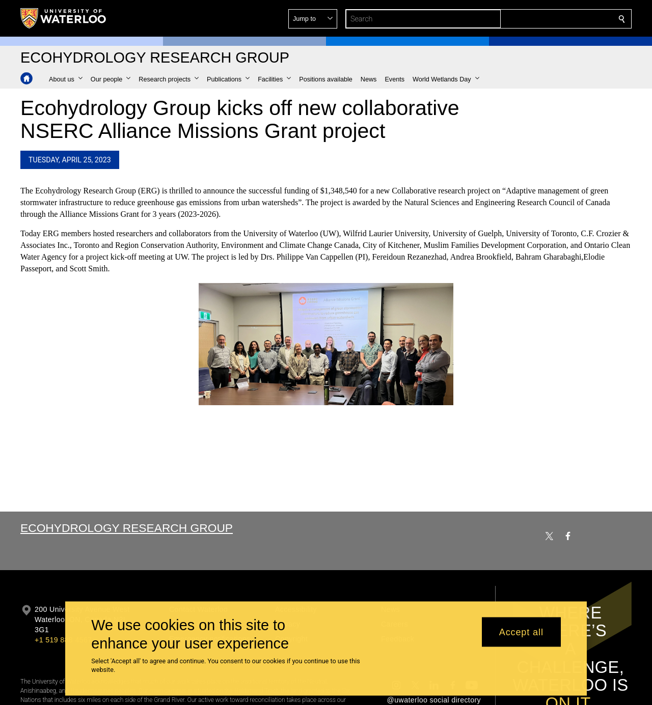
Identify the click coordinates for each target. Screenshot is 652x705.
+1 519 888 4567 (63, 640)
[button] (548, 19)
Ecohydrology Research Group (126, 527)
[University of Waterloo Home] (63, 18)
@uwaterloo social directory (434, 700)
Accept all (521, 632)
